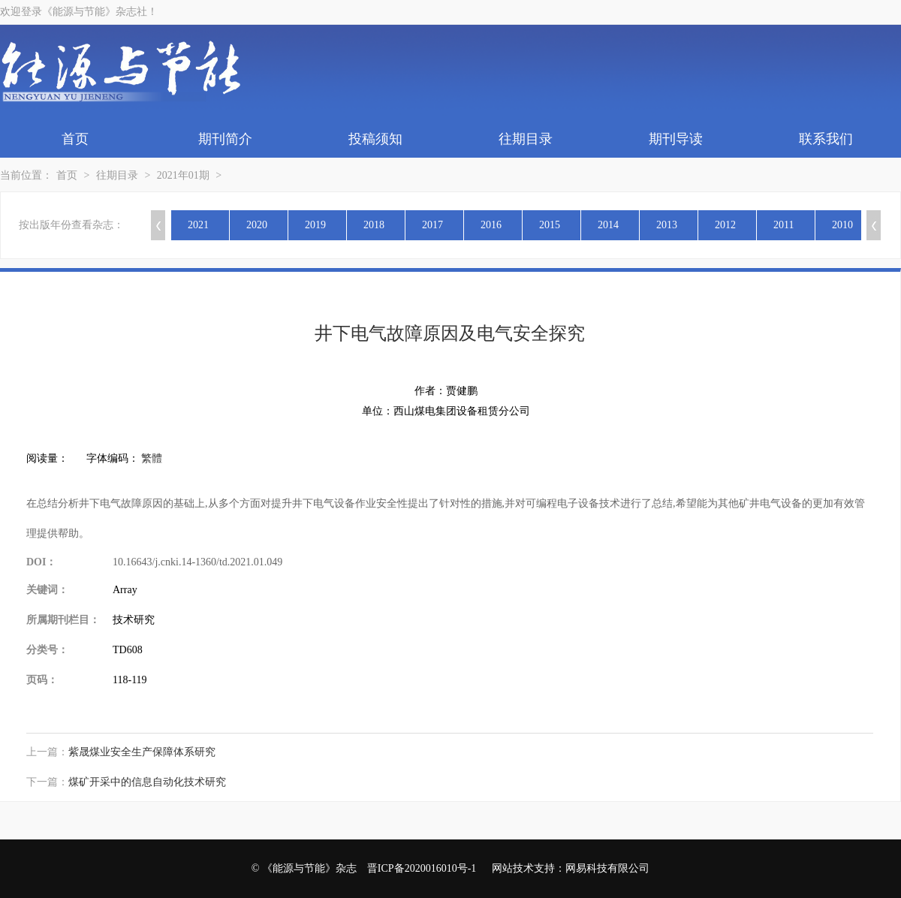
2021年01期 (183, 175)
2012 (725, 225)
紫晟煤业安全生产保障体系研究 (141, 752)
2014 (608, 225)
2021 (198, 225)
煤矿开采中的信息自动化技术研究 (147, 782)
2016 (491, 225)
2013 (666, 225)
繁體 (151, 458)
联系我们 (826, 138)
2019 (315, 225)
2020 (256, 225)
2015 (549, 225)
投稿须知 (375, 138)
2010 (842, 225)
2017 (432, 225)
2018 (373, 225)
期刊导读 (676, 138)
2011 (783, 225)
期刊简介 (225, 138)
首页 (75, 138)
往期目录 (526, 138)
